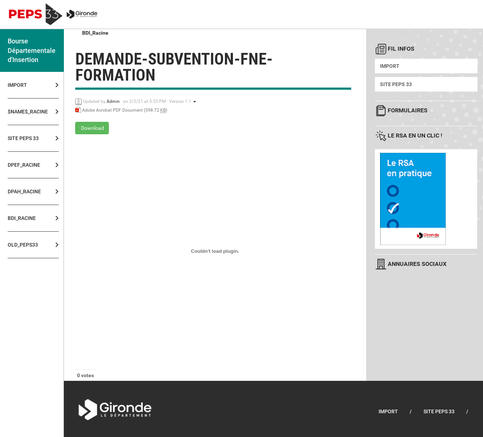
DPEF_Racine (24, 165)
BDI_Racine (22, 218)
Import (17, 85)
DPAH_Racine (24, 191)
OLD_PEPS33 (23, 245)
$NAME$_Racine (25, 112)
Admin (113, 101)
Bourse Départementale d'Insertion (31, 50)
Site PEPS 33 (23, 138)
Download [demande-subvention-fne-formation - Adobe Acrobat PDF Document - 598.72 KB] (92, 128)
